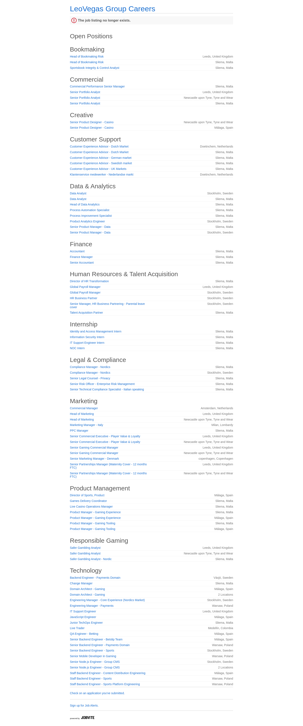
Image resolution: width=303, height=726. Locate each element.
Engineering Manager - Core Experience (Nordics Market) (107, 600)
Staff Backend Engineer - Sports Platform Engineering (105, 684)
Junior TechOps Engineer (86, 622)
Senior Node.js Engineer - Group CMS (95, 661)
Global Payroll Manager (85, 287)
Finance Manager (81, 257)
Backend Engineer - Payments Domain (95, 577)
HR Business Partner (83, 298)
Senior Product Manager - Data (90, 226)
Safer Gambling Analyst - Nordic (91, 559)
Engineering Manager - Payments (92, 605)
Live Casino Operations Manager (91, 506)
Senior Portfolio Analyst (85, 92)
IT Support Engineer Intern (87, 342)
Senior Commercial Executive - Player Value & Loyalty (105, 436)
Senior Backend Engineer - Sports (92, 650)
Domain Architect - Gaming (87, 589)
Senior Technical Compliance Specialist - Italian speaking (107, 389)
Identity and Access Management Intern (95, 331)
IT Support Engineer (83, 611)
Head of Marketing (82, 414)
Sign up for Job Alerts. (84, 705)
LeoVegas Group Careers (112, 8)
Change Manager (81, 583)
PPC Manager (79, 430)
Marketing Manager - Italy (86, 425)
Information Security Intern (87, 337)
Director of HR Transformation (89, 281)
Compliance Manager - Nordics (90, 367)
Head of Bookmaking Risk (87, 56)
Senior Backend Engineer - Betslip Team (96, 639)
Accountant (77, 251)
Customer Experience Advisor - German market (100, 157)
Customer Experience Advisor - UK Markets (98, 169)
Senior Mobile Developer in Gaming (93, 656)
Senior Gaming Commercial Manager (94, 447)
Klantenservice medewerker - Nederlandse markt (101, 174)
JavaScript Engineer (83, 617)
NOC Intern (77, 348)
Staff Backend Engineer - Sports (91, 678)
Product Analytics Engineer (87, 221)
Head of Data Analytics (85, 204)
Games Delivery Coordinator (88, 501)
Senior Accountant (82, 262)
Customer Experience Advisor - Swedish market (101, 163)
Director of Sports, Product (87, 495)
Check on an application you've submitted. (97, 693)
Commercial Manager (84, 408)
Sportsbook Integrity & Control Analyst (94, 67)
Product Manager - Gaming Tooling (92, 523)
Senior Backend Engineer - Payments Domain (100, 645)
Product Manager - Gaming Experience (95, 512)
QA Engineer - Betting (84, 633)
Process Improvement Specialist (91, 215)
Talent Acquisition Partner (86, 312)
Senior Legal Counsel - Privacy (90, 378)
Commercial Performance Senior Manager (97, 86)
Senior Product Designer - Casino (92, 122)
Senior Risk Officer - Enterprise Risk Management (102, 384)
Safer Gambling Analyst (85, 547)
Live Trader (77, 628)
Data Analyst (78, 193)
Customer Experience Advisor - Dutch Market (99, 146)
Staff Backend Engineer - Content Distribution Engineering (107, 673)
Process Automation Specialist (89, 210)
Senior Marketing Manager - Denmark (94, 458)
